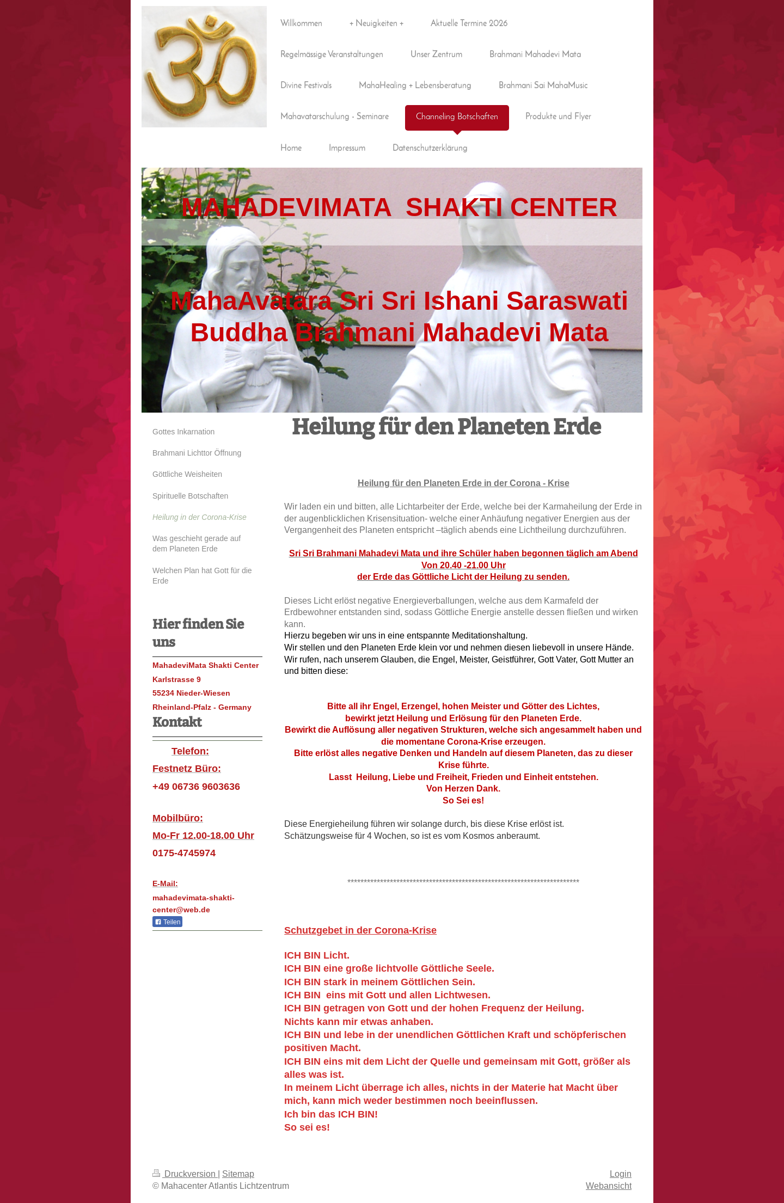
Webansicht (609, 1185)
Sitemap (238, 1174)
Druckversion (185, 1174)
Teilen (167, 922)
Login (621, 1174)
